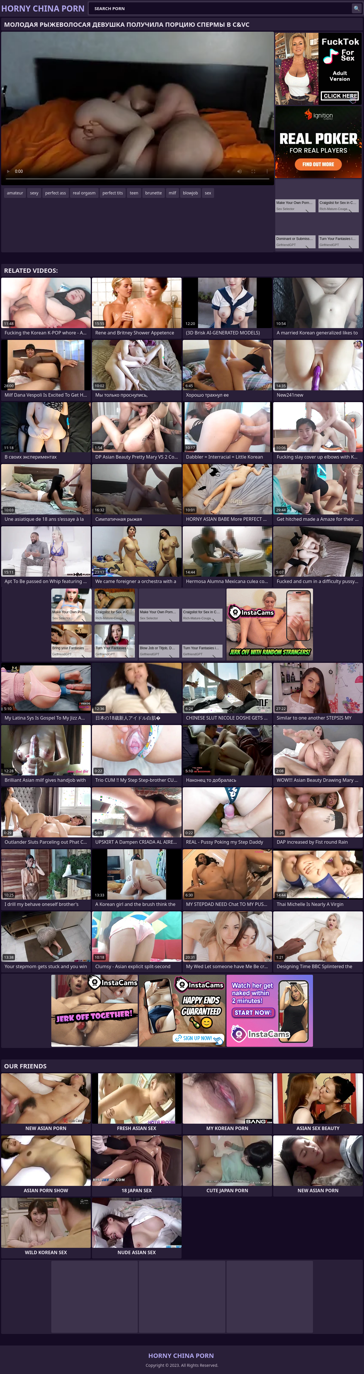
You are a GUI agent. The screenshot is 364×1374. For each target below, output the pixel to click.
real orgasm (84, 193)
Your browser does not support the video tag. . (137, 108)
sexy (34, 193)
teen (134, 193)
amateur (15, 193)
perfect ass (55, 193)
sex (208, 193)
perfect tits (113, 193)
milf (172, 193)
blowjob (190, 193)
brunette (153, 193)
